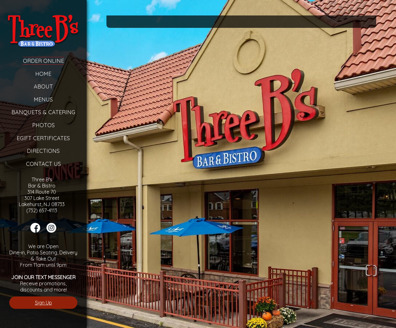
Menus (43, 99)
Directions (43, 150)
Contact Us (43, 163)
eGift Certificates (43, 138)
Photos (43, 125)
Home (43, 73)
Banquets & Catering (43, 112)
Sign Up (43, 303)
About (43, 86)
